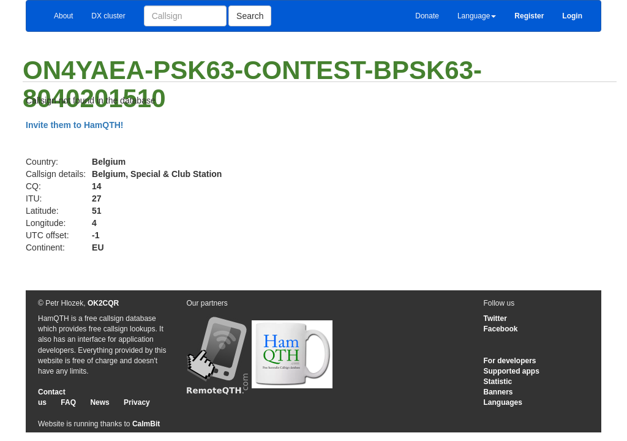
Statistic (498, 381)
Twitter (495, 318)
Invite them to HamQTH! (74, 125)
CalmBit (146, 424)
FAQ (68, 402)
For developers (510, 360)
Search (249, 16)
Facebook (501, 329)
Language (476, 16)
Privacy (137, 402)
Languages (503, 402)
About (63, 16)
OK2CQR (103, 303)
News (99, 402)
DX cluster (108, 16)
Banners (498, 392)
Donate (427, 16)
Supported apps (511, 371)
